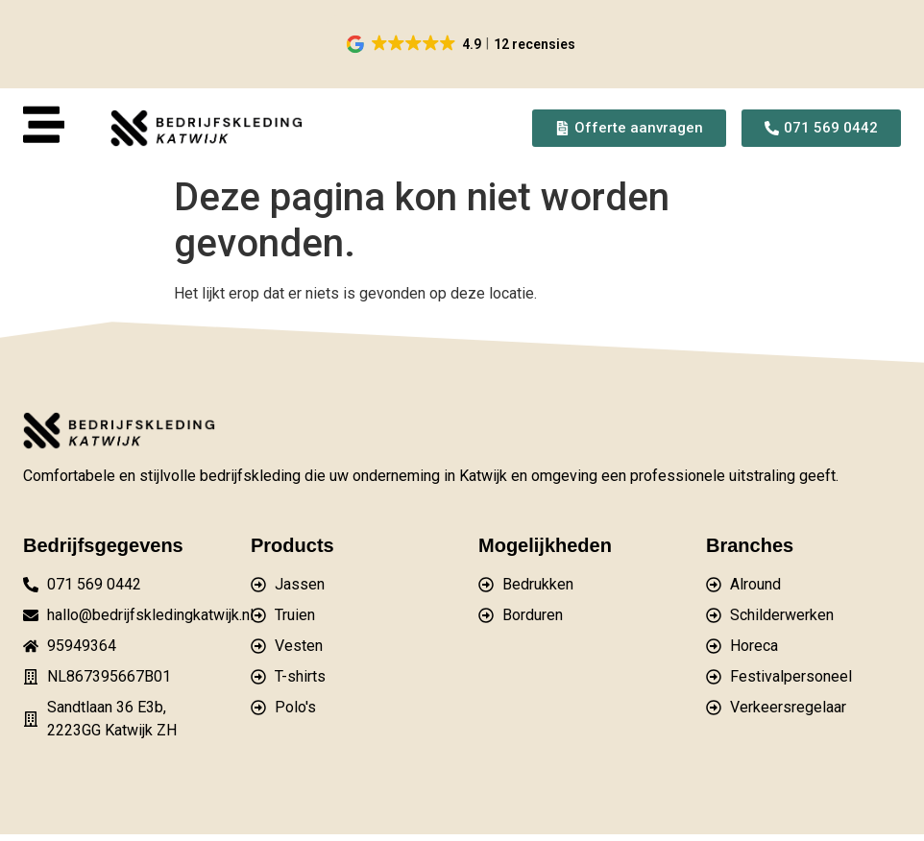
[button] (462, 44)
